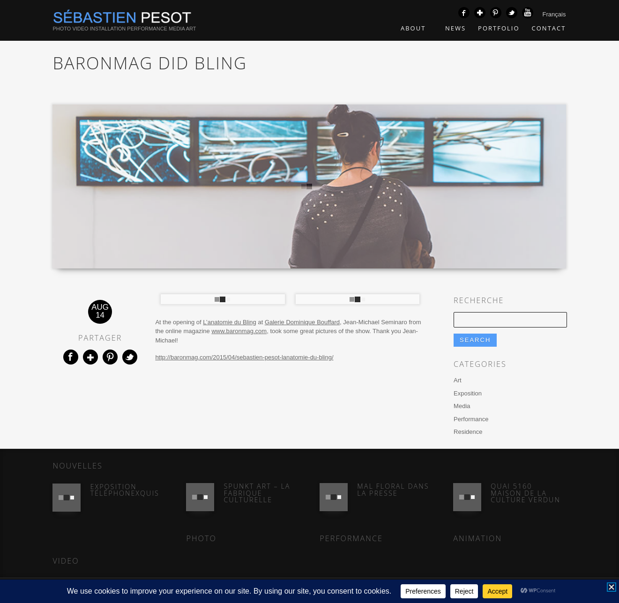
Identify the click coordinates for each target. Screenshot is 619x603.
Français (554, 14)
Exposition (468, 393)
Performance (471, 419)
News (455, 28)
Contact (549, 28)
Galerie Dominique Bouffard (302, 322)
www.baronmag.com (239, 331)
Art (458, 380)
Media (462, 405)
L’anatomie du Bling (229, 322)
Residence (468, 431)
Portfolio (498, 28)
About (417, 28)
